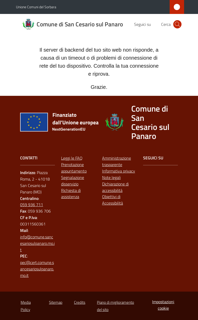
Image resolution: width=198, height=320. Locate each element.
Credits (79, 302)
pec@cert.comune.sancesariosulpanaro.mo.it (37, 268)
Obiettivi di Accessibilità (112, 199)
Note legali (111, 177)
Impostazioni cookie (163, 305)
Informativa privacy (118, 171)
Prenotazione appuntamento (74, 167)
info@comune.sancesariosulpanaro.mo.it (37, 243)
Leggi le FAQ (71, 158)
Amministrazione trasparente (116, 161)
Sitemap (55, 302)
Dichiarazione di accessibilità (115, 187)
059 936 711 (31, 204)
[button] (177, 24)
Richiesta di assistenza (71, 193)
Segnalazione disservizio (72, 180)
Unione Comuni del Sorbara (36, 7)
